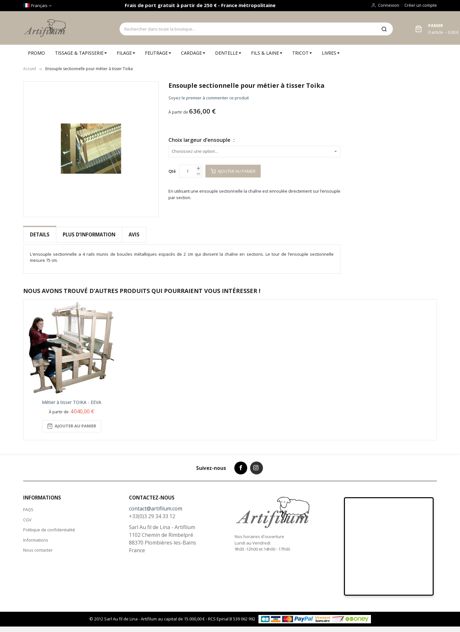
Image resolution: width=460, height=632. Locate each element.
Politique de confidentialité (49, 529)
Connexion (388, 5)
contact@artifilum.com (155, 507)
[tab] (39, 235)
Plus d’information (89, 234)
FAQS (28, 509)
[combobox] (247, 29)
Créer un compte (420, 5)
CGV (27, 519)
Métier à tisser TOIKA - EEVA (71, 401)
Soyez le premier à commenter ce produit (208, 98)
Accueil (29, 68)
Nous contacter (38, 549)
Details (40, 234)
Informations (35, 539)
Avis (134, 234)
